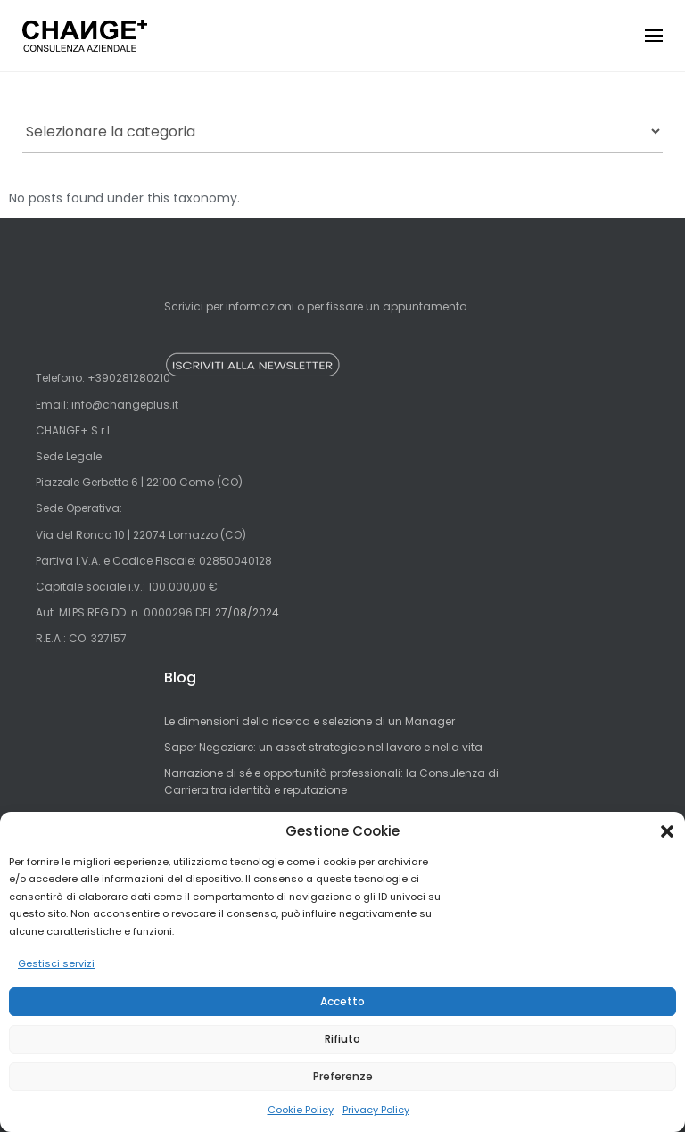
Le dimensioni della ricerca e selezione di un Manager (309, 721)
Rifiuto (342, 1038)
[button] (667, 831)
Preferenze (343, 1076)
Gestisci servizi (56, 963)
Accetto (342, 1001)
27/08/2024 (247, 612)
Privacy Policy (375, 1110)
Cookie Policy (301, 1110)
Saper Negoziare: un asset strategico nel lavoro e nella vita (323, 747)
